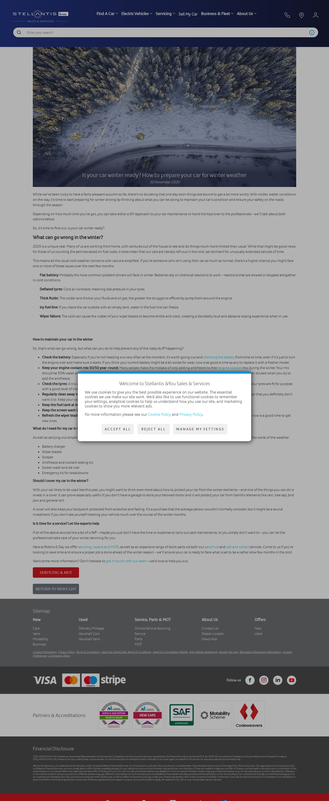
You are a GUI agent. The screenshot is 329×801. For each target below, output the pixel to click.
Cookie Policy (159, 414)
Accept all (118, 429)
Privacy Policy (191, 414)
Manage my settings (200, 429)
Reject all (153, 429)
